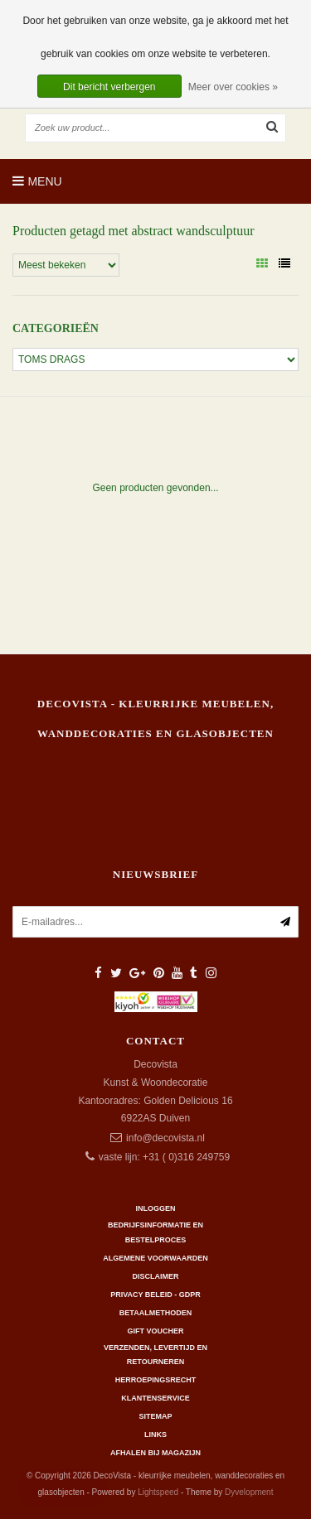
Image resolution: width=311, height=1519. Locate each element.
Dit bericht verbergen (109, 87)
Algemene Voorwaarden (155, 1258)
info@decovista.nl (165, 1138)
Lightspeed (158, 1492)
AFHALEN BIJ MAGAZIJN (155, 1453)
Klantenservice (155, 1398)
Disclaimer (156, 1276)
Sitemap (155, 1416)
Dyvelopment (249, 1492)
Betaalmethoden (155, 1313)
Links (155, 1434)
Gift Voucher (155, 1331)
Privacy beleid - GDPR (155, 1294)
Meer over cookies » (233, 87)
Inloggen (155, 1208)
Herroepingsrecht (156, 1380)
